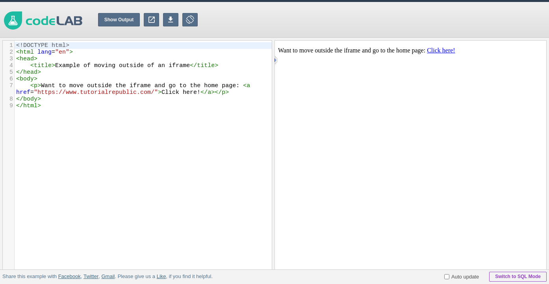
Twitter (90, 276)
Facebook (69, 276)
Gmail (108, 276)
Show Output (119, 19)
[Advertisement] (405, 19)
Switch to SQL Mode (518, 276)
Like (161, 276)
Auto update (461, 277)
